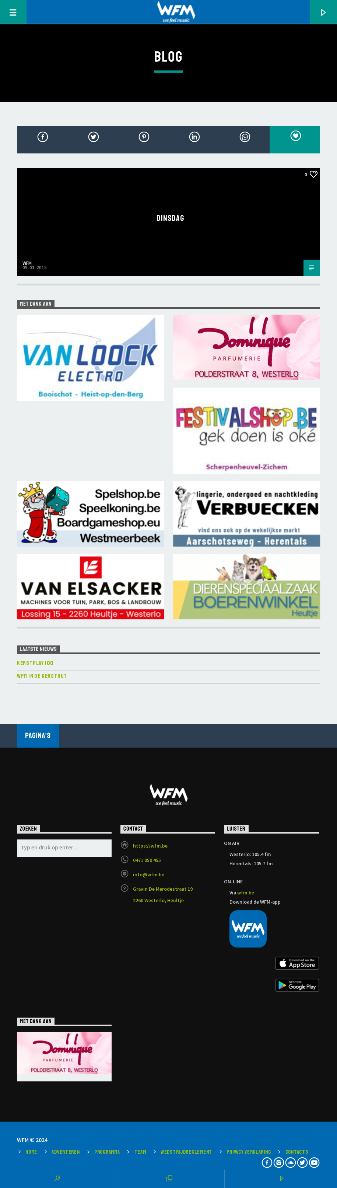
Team (140, 1152)
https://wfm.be (150, 846)
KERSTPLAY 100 (35, 663)
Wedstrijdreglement (186, 1152)
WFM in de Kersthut (42, 676)
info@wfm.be (148, 875)
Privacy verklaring (249, 1152)
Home (31, 1152)
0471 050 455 (147, 861)
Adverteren (66, 1152)
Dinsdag (171, 218)
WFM (27, 263)
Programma (107, 1152)
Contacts (296, 1152)
